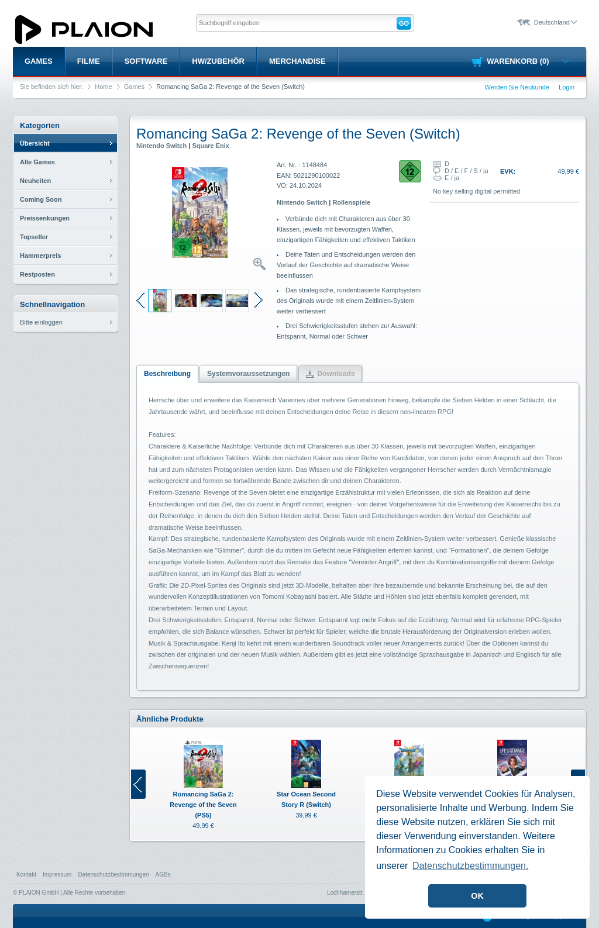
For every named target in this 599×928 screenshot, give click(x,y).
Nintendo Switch (161, 145)
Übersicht (35, 143)
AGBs (163, 874)
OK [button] (477, 896)
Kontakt (26, 874)
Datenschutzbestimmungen (113, 874)
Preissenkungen (45, 218)
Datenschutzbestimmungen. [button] (470, 866)
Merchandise (297, 61)
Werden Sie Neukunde (517, 87)
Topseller (34, 236)
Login (566, 87)
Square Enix (210, 145)
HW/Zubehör (218, 61)
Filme (88, 61)
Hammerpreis (40, 255)
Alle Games (37, 161)
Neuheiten (35, 180)
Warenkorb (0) (527, 61)
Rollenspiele (351, 202)
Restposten (37, 274)
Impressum (57, 874)
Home (103, 86)
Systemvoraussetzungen (248, 374)
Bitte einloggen (41, 322)
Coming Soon (41, 199)
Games (39, 61)
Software (146, 61)
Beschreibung (167, 374)
